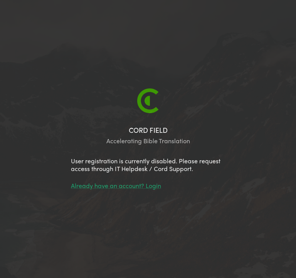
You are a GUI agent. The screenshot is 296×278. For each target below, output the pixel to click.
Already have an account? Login (116, 186)
